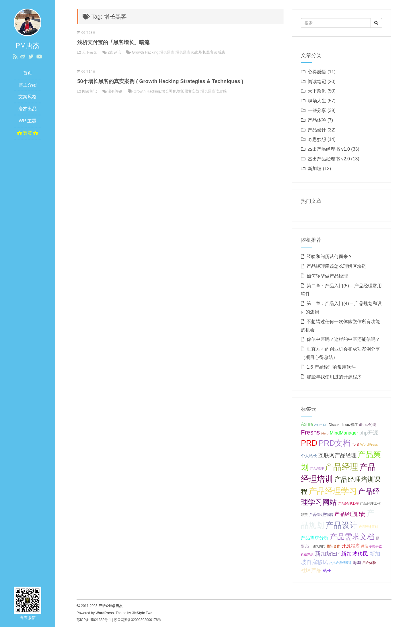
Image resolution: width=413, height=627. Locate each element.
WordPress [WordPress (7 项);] (369, 445)
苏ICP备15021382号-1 (94, 620)
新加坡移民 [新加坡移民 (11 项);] (354, 554)
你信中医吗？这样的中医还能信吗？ (343, 339)
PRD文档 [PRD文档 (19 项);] (334, 443)
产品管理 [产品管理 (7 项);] (317, 469)
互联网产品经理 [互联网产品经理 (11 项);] (337, 455)
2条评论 (114, 52)
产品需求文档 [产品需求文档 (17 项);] (352, 537)
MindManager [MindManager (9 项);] (344, 432)
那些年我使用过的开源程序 (334, 376)
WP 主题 (27, 120)
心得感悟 (317, 71)
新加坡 (315, 168)
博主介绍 (27, 84)
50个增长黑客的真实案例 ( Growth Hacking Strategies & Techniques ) (160, 81)
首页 (27, 72)
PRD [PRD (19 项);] (309, 443)
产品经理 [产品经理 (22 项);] (341, 466)
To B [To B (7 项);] (355, 445)
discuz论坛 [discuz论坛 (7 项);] (367, 425)
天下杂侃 (89, 52)
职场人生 (317, 100)
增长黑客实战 (187, 52)
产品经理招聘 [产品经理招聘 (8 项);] (321, 514)
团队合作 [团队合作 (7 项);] (333, 546)
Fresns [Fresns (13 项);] (310, 432)
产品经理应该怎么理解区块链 (336, 266)
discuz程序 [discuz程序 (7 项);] (349, 425)
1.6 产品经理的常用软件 (331, 367)
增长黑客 (166, 52)
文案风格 (27, 96)
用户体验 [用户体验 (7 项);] (369, 563)
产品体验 (317, 120)
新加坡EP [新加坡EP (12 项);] (327, 554)
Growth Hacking (145, 52)
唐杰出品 (27, 108)
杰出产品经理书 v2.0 (329, 158)
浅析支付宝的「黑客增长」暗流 (113, 42)
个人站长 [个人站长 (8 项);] (309, 455)
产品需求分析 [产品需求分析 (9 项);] (314, 537)
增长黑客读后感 (212, 52)
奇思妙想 (317, 139)
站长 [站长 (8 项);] (327, 570)
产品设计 (317, 129)
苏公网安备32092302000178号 (137, 620)
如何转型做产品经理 (327, 276)
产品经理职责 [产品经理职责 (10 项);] (349, 514)
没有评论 (115, 91)
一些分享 (317, 110)
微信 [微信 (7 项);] (364, 546)
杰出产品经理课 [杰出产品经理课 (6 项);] (341, 563)
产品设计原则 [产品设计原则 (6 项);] (368, 526)
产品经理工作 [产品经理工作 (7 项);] (348, 504)
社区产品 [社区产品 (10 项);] (311, 570)
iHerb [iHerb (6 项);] (324, 433)
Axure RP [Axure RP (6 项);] (321, 424)
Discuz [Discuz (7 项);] (334, 425)
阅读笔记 (89, 91)
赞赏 (27, 132)
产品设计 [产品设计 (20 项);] (342, 525)
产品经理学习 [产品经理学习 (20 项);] (333, 491)
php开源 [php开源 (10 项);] (368, 433)
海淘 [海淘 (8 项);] (357, 562)
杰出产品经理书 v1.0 (329, 149)
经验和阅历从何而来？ (329, 256)
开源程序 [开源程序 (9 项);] (351, 545)
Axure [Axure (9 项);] (307, 424)
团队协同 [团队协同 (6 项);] (319, 546)
